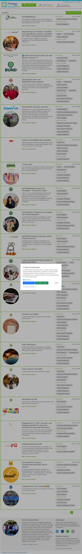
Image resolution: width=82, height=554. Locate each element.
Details (56, 283)
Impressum (33, 286)
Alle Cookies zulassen (41, 283)
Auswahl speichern (29, 283)
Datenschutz (26, 286)
